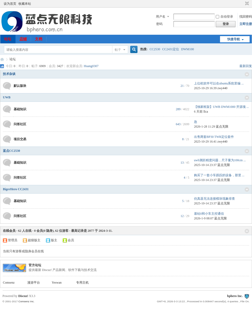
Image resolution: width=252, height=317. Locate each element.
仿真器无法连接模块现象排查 (214, 198)
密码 (159, 24)
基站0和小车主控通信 (209, 213)
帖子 (118, 50)
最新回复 (245, 66)
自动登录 (224, 16)
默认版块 (20, 86)
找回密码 (245, 16)
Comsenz (9, 282)
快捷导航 (233, 39)
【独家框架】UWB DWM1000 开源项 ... (221, 107)
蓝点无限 (222, 126)
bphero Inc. (235, 296)
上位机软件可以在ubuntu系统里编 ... (219, 83)
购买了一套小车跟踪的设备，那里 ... (219, 175)
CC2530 (155, 49)
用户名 (160, 16)
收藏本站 (24, 4)
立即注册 (245, 24)
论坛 (7, 39)
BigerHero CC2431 (16, 189)
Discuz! (23, 296)
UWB (6, 97)
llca (205, 111)
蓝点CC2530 (11, 151)
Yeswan (56, 282)
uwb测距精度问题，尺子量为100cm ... (220, 160)
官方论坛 (35, 265)
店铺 (23, 39)
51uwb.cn (2, 59)
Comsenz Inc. (26, 301)
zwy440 (222, 88)
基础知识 (20, 109)
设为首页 (10, 4)
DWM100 (187, 49)
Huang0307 (91, 66)
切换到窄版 (246, 3)
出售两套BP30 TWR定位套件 (214, 137)
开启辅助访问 (242, 3)
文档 (38, 39)
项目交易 (20, 139)
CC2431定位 (170, 49)
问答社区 (20, 124)
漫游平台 (33, 282)
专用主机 (82, 282)
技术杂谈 (9, 74)
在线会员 (9, 231)
